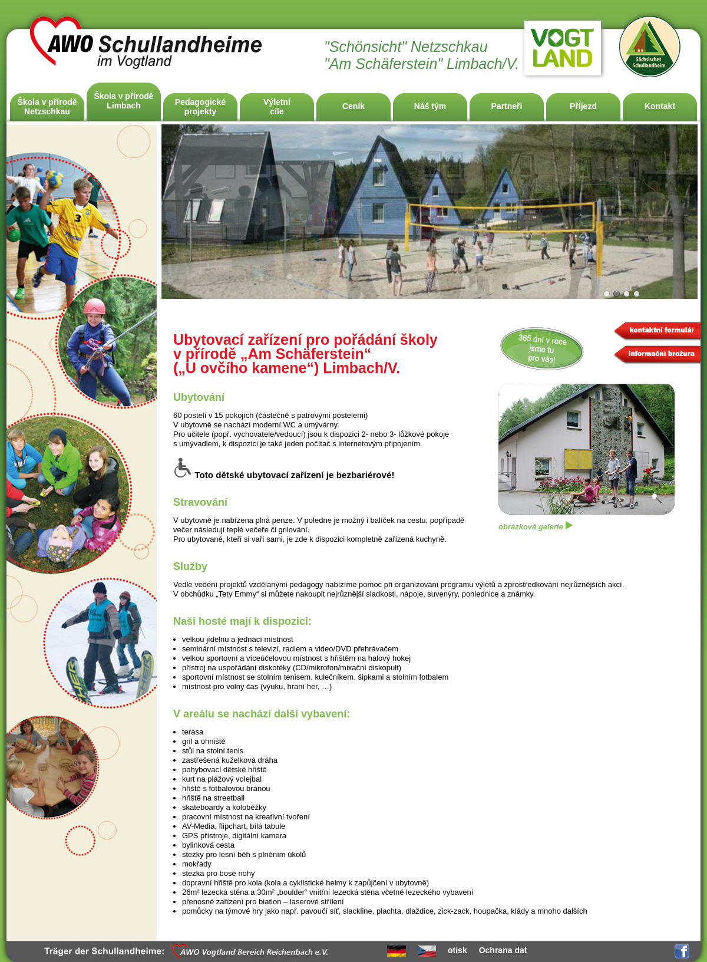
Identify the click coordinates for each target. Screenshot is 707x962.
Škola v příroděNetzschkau (47, 106)
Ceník (353, 106)
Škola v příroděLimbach (123, 100)
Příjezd (583, 106)
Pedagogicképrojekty (200, 106)
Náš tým (430, 106)
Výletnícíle (276, 106)
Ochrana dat (503, 950)
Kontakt (660, 106)
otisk (457, 950)
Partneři (507, 106)
